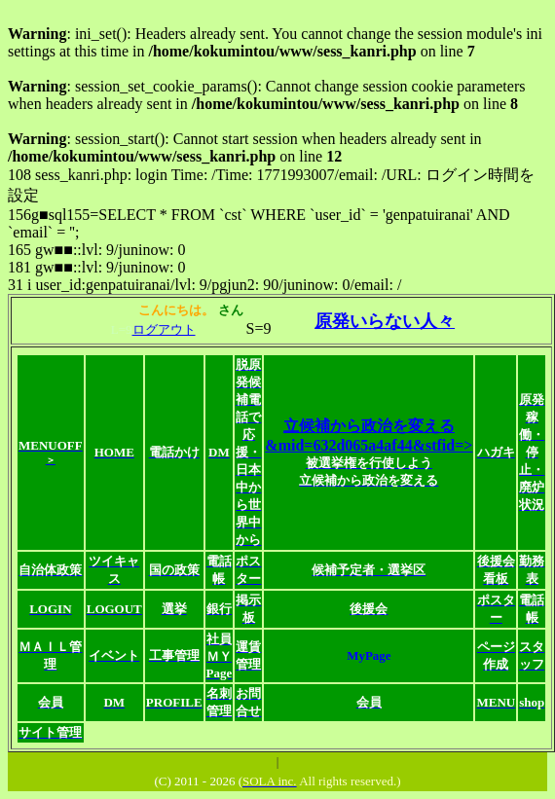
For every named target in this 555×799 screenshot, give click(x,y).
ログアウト (164, 329)
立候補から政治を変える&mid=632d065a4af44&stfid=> (368, 453)
